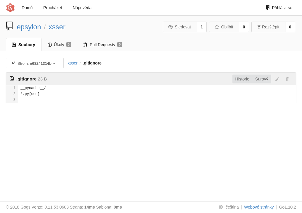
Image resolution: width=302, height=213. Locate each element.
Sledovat (179, 27)
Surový (261, 79)
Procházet (52, 7)
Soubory (23, 44)
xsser (57, 27)
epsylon (29, 27)
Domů (27, 7)
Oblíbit (223, 27)
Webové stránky (259, 207)
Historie (242, 79)
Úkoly (59, 44)
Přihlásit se (279, 7)
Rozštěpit (268, 27)
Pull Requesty (102, 44)
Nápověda (82, 7)
